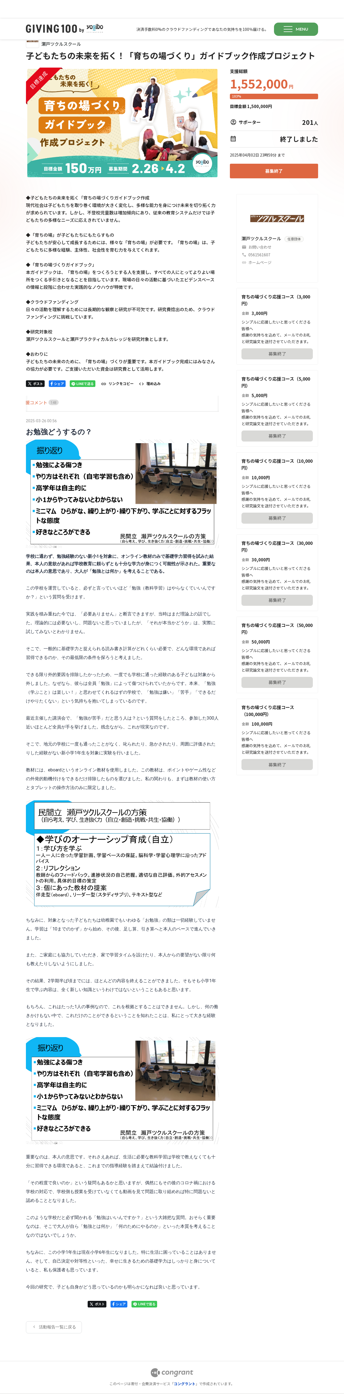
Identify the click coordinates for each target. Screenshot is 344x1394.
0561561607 (259, 236)
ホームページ (260, 243)
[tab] (32, 383)
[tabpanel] (122, 856)
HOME (32, 383)
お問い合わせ (260, 228)
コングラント (184, 1365)
